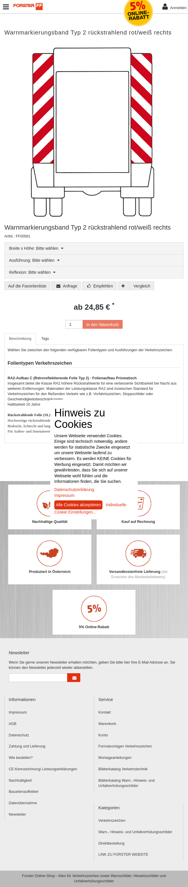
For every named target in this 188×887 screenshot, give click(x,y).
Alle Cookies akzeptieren (78, 504)
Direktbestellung (111, 843)
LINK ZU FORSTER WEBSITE (123, 854)
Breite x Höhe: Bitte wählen (36, 248)
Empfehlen (100, 286)
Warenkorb (107, 724)
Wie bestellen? (21, 758)
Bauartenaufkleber (24, 792)
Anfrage (66, 286)
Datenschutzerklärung (74, 489)
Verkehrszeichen (111, 821)
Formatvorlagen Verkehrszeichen (125, 746)
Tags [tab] (45, 339)
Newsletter (17, 814)
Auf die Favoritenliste (27, 286)
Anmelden (174, 6)
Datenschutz (19, 735)
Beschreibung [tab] (20, 339)
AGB (12, 724)
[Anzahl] (74, 324)
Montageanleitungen (114, 758)
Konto (103, 735)
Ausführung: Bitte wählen (34, 260)
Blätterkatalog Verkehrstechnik (123, 769)
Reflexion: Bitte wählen (32, 272)
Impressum (18, 712)
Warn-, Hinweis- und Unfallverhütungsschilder (135, 832)
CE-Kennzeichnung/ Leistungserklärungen (43, 769)
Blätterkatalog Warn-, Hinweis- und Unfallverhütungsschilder (126, 783)
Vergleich (141, 286)
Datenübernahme (23, 803)
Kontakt (104, 712)
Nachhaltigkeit (20, 781)
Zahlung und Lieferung (27, 746)
